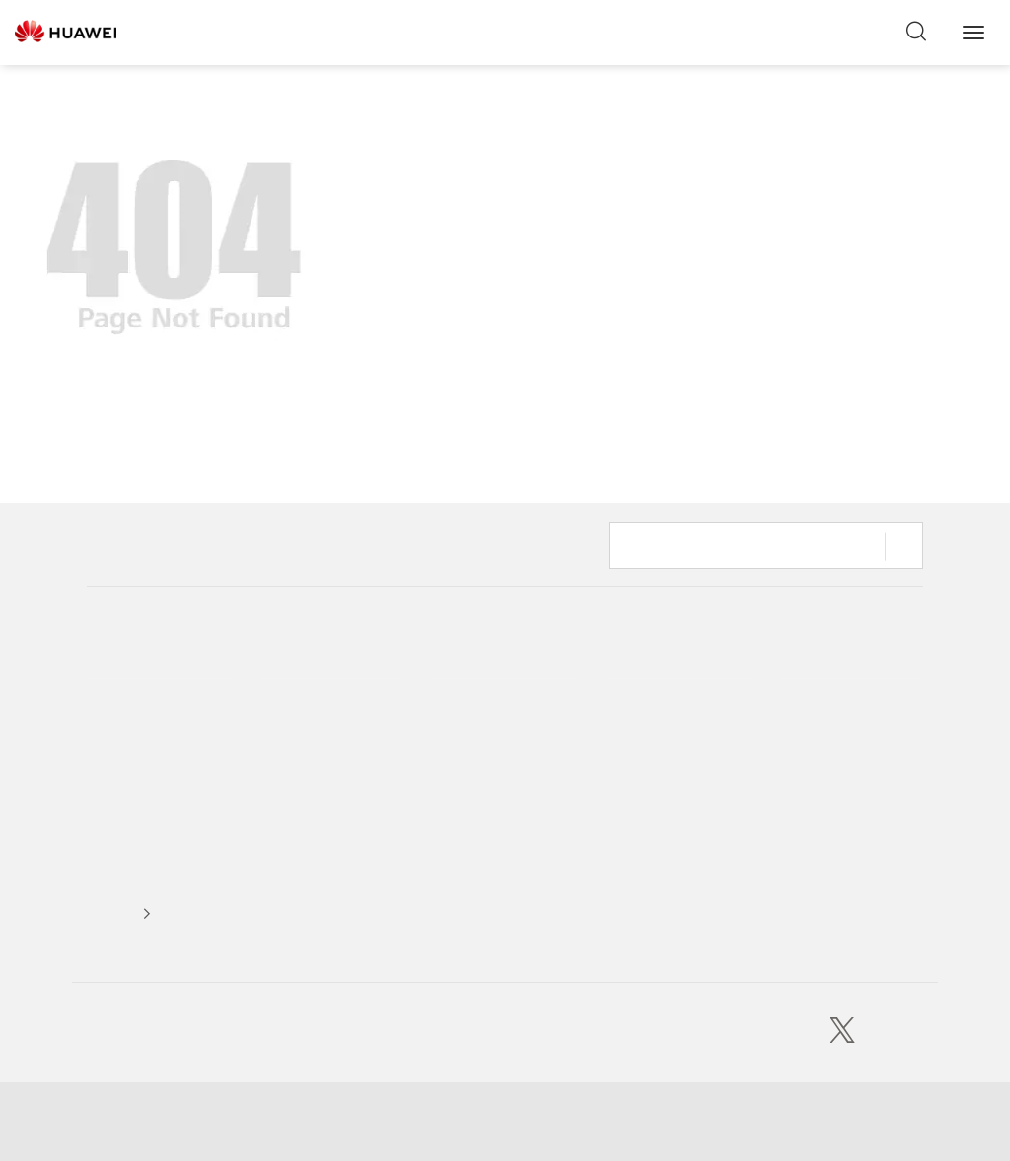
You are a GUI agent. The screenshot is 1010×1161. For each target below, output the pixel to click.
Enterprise (636, 726)
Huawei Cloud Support (844, 726)
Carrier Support (823, 801)
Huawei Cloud (647, 801)
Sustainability (126, 726)
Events (279, 726)
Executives (117, 801)
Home (106, 554)
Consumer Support (834, 689)
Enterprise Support (833, 764)
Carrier (626, 764)
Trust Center (123, 764)
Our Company (127, 689)
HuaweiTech (468, 689)
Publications (468, 898)
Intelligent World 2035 (499, 726)
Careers (109, 838)
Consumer (637, 689)
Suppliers (113, 875)
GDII (446, 823)
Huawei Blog (470, 860)
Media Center (299, 689)
